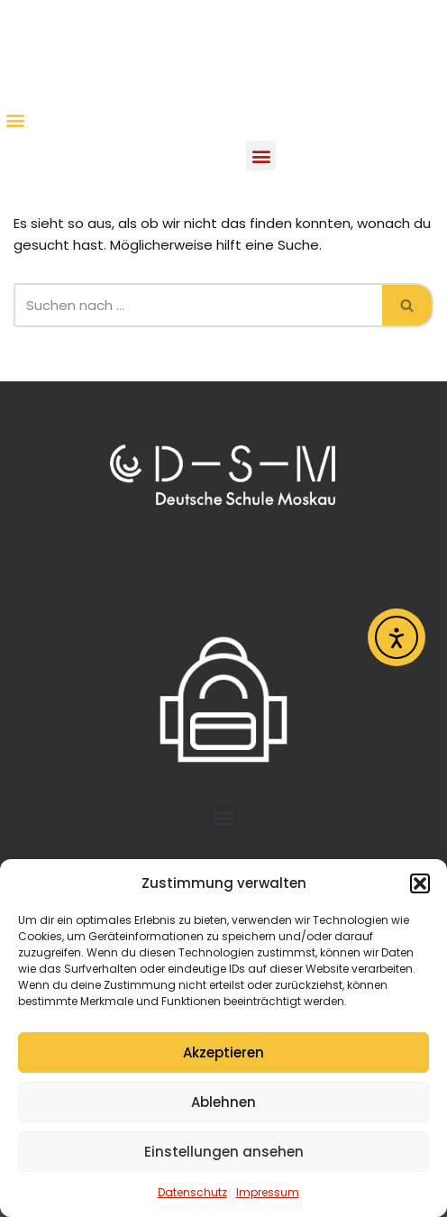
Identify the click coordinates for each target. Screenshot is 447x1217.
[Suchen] (198, 305)
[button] (420, 883)
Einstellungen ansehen (224, 1151)
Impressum (267, 1192)
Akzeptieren (223, 1052)
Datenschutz (192, 1192)
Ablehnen (223, 1102)
